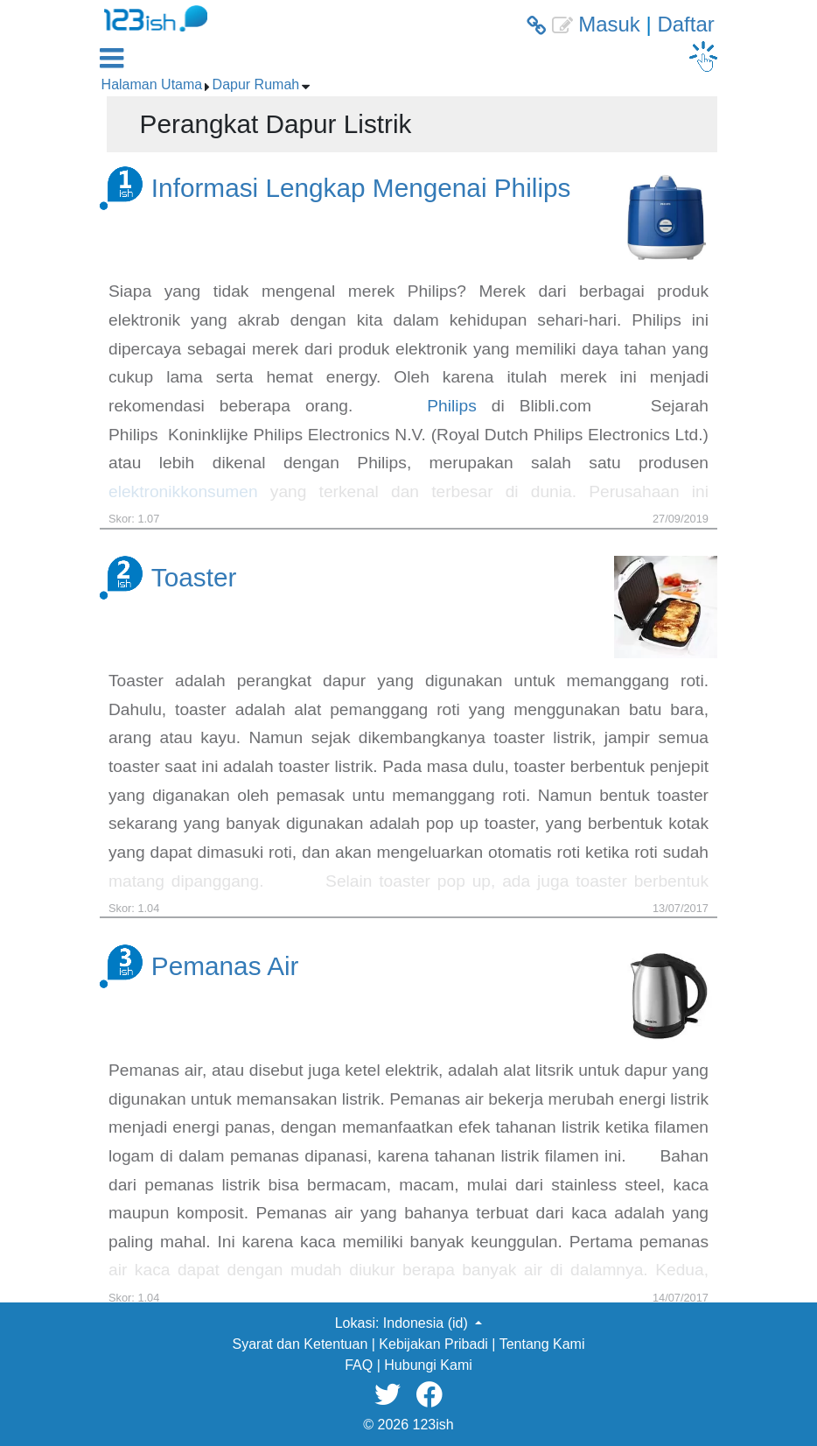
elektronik (144, 491)
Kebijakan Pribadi (433, 1344)
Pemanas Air (225, 965)
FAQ (359, 1365)
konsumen (219, 491)
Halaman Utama (152, 84)
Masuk (609, 24)
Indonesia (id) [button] (427, 1323)
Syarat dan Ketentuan (300, 1344)
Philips (452, 406)
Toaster (194, 577)
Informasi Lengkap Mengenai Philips (361, 187)
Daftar (685, 24)
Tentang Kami (542, 1344)
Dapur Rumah (256, 84)
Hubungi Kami (428, 1365)
